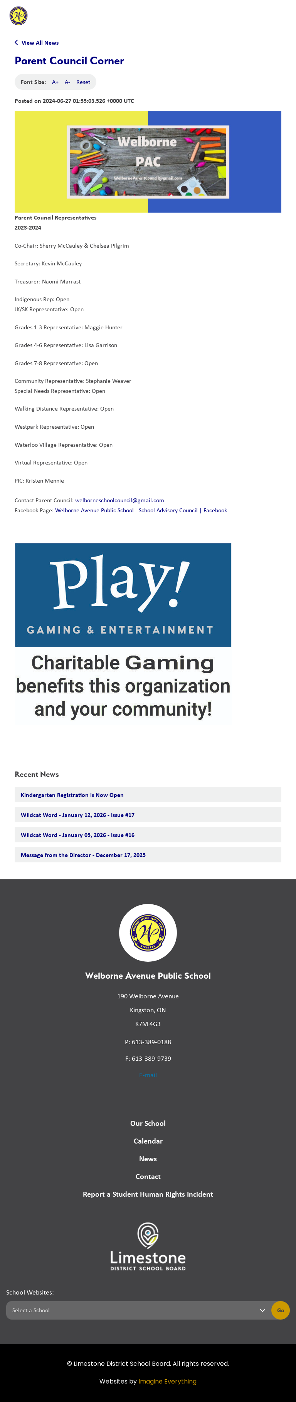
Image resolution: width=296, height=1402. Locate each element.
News (148, 1158)
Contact (148, 1176)
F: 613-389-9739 (148, 1058)
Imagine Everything (167, 1382)
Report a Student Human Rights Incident (148, 1194)
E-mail (148, 1075)
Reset (83, 82)
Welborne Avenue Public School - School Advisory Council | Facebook (141, 510)
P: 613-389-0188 (148, 1041)
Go (280, 1310)
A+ (55, 82)
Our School (148, 1123)
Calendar (148, 1140)
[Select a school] (137, 1310)
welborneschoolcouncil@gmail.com (119, 500)
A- (67, 82)
